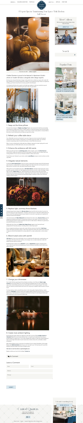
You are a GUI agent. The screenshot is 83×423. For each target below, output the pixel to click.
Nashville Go (32, 243)
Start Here (64, 2)
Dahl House (43, 228)
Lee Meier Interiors (41, 335)
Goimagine (13, 291)
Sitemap (22, 421)
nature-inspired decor (16, 163)
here (10, 348)
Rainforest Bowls (15, 344)
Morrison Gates (25, 211)
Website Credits (16, 421)
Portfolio (31, 2)
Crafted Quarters (42, 150)
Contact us (27, 351)
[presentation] (15, 382)
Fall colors (8, 238)
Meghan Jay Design (22, 127)
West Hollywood (20, 217)
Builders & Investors (22, 2)
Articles (58, 2)
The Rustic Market (29, 168)
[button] (13, 2)
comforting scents (23, 150)
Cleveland (8, 337)
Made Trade (16, 171)
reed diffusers (31, 156)
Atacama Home (41, 217)
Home (41, 2)
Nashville (23, 243)
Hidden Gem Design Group (25, 224)
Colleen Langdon (32, 71)
